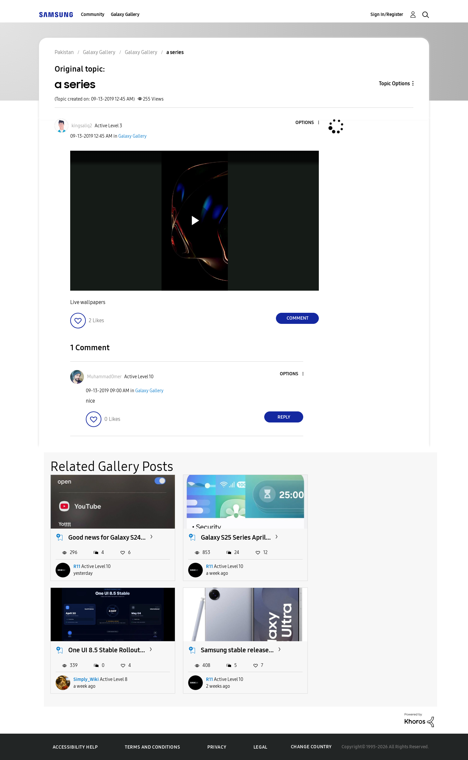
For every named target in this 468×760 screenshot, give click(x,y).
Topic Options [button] (394, 83)
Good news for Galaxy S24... (107, 537)
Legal (260, 747)
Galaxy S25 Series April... (236, 537)
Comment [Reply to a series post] (297, 318)
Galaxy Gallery (125, 14)
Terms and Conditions (152, 747)
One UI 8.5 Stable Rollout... (371, 537)
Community (92, 14)
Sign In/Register (386, 14)
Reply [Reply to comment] (284, 417)
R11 (76, 566)
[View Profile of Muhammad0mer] (104, 377)
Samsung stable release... (104, 650)
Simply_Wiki (351, 566)
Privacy (216, 747)
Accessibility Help (75, 747)
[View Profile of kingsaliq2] (82, 126)
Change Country (311, 747)
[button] (307, 123)
